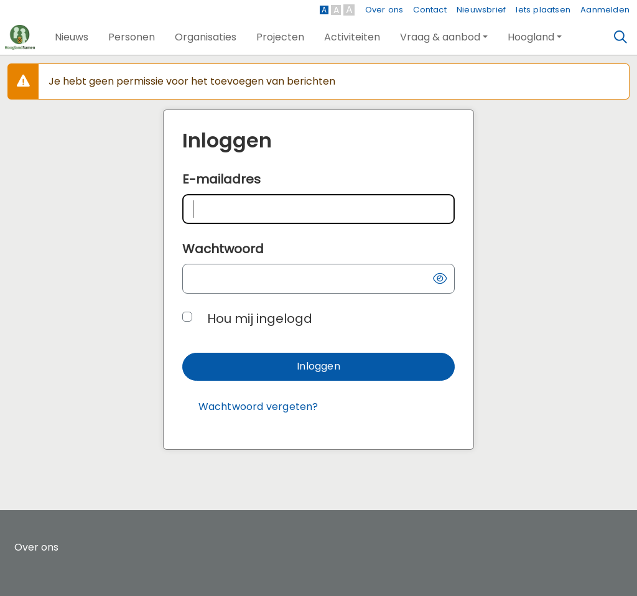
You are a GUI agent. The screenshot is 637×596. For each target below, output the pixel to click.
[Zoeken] (621, 37)
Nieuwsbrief (481, 10)
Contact (429, 10)
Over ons (384, 10)
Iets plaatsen (543, 10)
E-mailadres (221, 179)
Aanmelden (605, 10)
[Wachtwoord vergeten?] (258, 407)
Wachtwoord (223, 249)
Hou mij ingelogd (259, 318)
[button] (71, 37)
